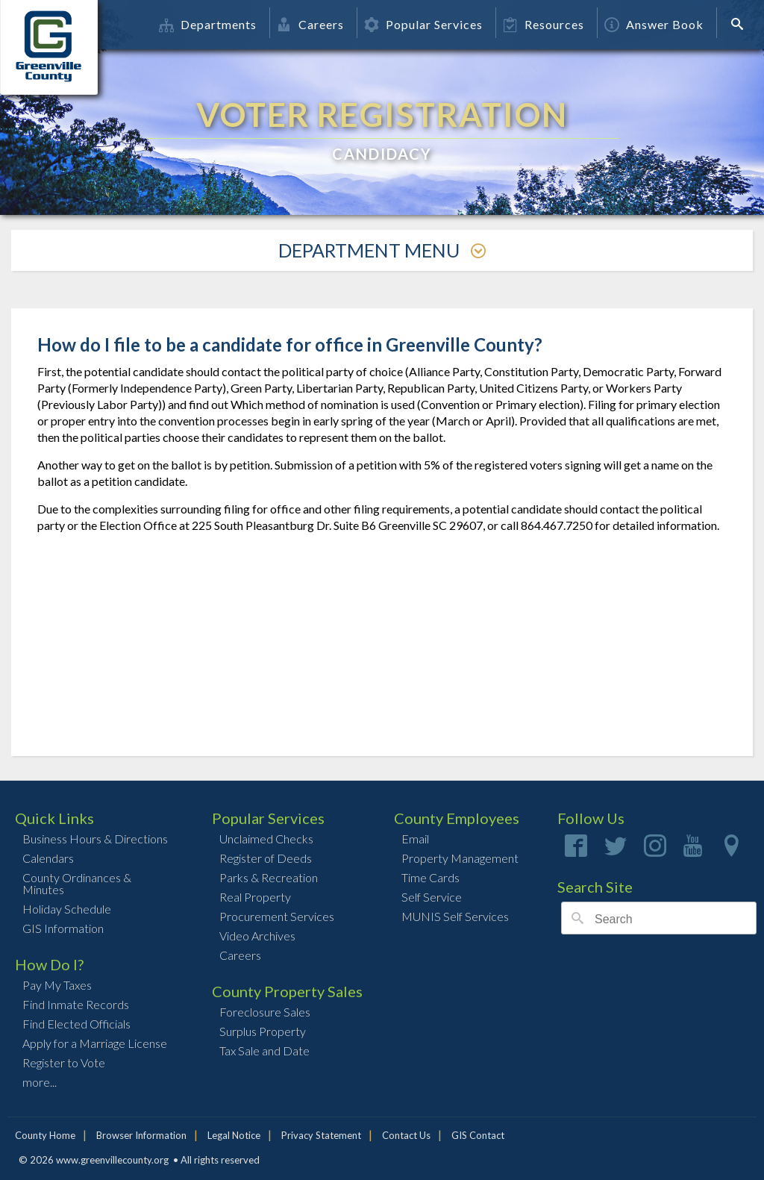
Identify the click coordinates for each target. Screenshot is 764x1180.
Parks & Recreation (268, 877)
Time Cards (430, 877)
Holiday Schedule (66, 909)
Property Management (460, 858)
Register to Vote (63, 1062)
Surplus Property (262, 1031)
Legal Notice (233, 1135)
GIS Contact (477, 1135)
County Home (45, 1135)
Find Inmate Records (75, 1004)
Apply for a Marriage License (94, 1043)
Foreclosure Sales (264, 1012)
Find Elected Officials (76, 1024)
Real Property (255, 897)
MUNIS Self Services (455, 916)
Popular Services (423, 24)
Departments (208, 24)
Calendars (48, 858)
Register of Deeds (265, 858)
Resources (543, 24)
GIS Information (63, 928)
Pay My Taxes (57, 985)
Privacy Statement (321, 1135)
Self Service (431, 897)
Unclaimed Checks (266, 838)
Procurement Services (276, 916)
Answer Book (654, 24)
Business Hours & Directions (95, 838)
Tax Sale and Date (264, 1050)
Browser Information (141, 1135)
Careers (310, 24)
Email (415, 838)
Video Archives (257, 935)
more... (39, 1082)
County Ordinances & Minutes (76, 883)
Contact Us (406, 1135)
